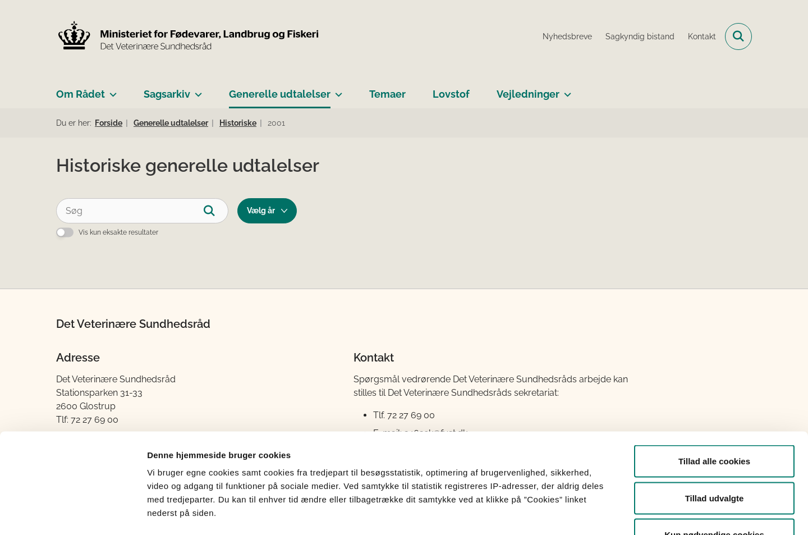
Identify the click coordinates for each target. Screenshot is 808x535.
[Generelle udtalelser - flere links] (336, 90)
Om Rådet (80, 94)
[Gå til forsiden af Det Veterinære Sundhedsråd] (188, 36)
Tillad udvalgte (714, 424)
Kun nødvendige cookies (714, 461)
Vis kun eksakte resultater (118, 232)
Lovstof (451, 94)
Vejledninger (528, 94)
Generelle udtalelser (279, 94)
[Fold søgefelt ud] (738, 36)
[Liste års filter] (267, 210)
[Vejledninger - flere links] (565, 90)
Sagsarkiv (167, 94)
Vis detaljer (583, 513)
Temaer (387, 94)
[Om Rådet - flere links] (111, 90)
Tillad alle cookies (714, 387)
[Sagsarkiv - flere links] (196, 90)
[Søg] (142, 210)
